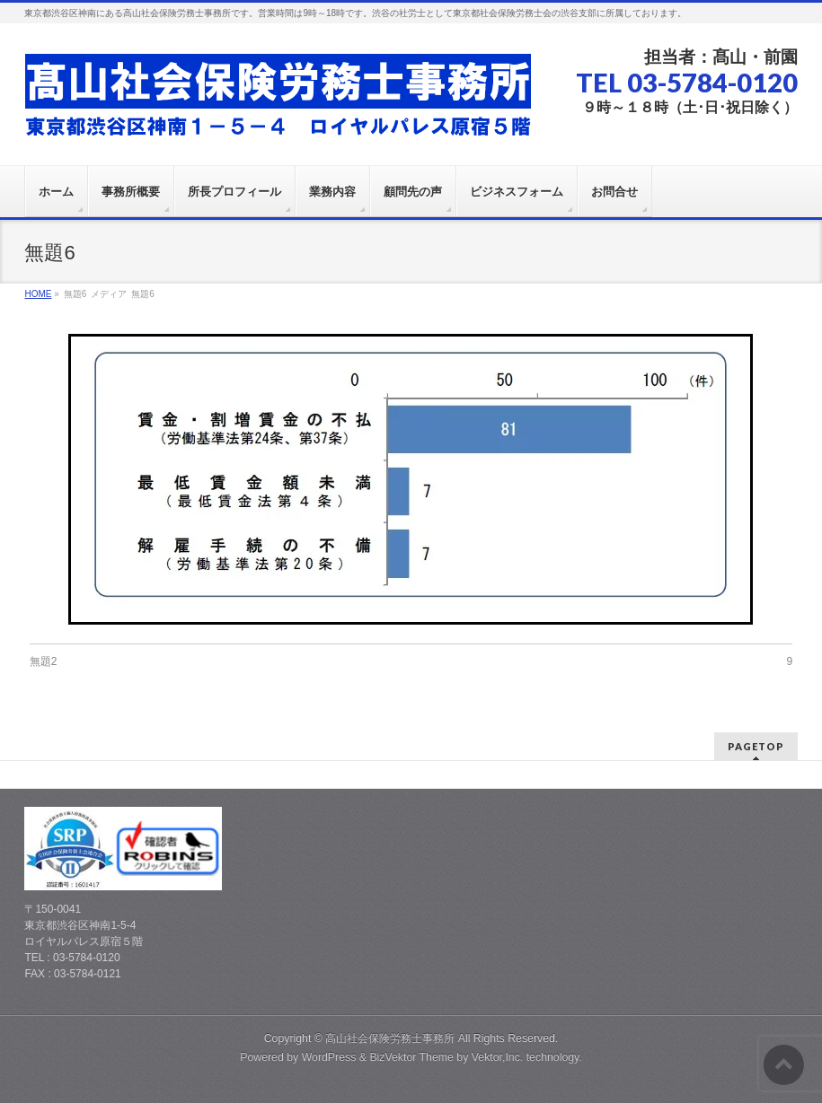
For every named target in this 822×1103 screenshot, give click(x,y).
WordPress (329, 1057)
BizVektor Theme (411, 1057)
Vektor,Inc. (498, 1057)
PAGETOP (756, 746)
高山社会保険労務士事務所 (390, 1038)
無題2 (43, 661)
